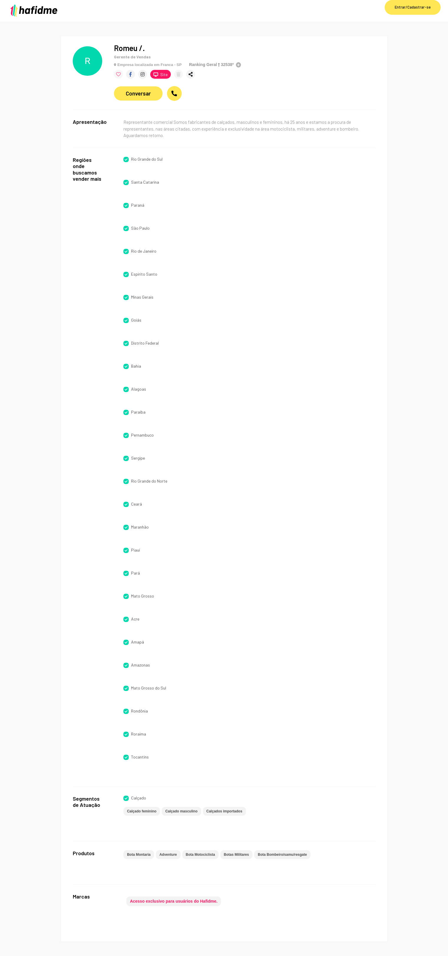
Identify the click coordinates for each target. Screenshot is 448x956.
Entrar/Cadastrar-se (413, 7)
